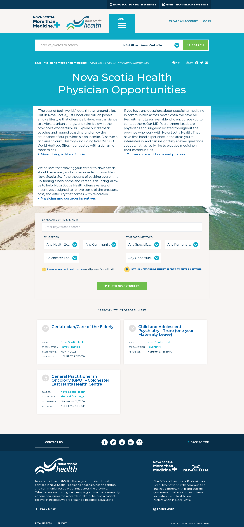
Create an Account (183, 21)
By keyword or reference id (60, 220)
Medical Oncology (72, 396)
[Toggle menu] (122, 23)
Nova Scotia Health (73, 342)
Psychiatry (154, 346)
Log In (206, 21)
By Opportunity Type (139, 237)
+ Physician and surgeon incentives (67, 198)
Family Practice (70, 346)
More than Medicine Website (185, 4)
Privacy (62, 523)
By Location (51, 237)
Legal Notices (43, 523)
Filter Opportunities (124, 286)
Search (198, 45)
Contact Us (54, 442)
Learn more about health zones (65, 269)
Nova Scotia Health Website (133, 4)
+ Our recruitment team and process (154, 154)
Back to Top (199, 442)
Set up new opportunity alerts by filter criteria (166, 269)
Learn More (47, 509)
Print (177, 63)
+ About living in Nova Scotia (61, 154)
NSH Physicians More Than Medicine (61, 62)
